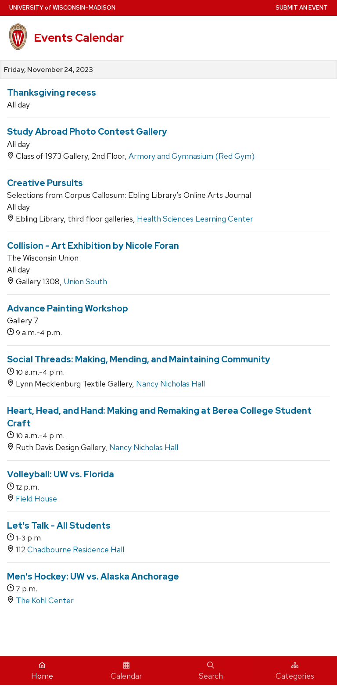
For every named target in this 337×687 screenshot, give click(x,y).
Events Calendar (79, 37)
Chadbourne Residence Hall (75, 549)
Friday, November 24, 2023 (48, 70)
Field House (36, 499)
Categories (295, 671)
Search (211, 671)
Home (42, 671)
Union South (85, 281)
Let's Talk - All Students (59, 525)
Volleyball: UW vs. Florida (60, 474)
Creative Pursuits (45, 183)
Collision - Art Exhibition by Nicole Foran (93, 245)
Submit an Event (302, 7)
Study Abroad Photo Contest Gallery (87, 131)
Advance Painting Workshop (67, 308)
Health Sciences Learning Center (195, 219)
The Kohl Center (45, 600)
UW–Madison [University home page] (62, 7)
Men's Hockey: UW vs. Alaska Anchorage (93, 576)
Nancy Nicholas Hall (170, 384)
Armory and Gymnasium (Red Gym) (192, 156)
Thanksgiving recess (51, 92)
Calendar (126, 671)
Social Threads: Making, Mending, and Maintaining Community (138, 359)
